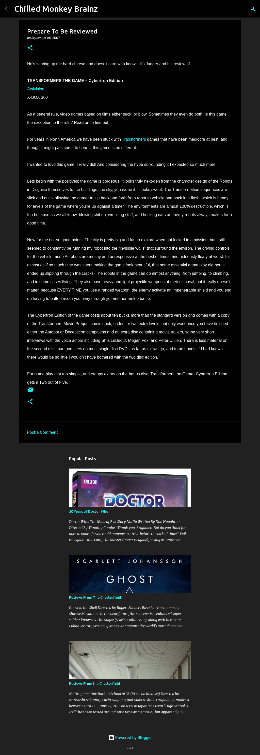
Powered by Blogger (130, 737)
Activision (35, 89)
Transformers (134, 139)
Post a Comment (42, 432)
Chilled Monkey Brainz (56, 8)
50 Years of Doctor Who (88, 511)
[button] (30, 48)
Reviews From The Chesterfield (95, 598)
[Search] (105, 9)
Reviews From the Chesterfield (94, 684)
